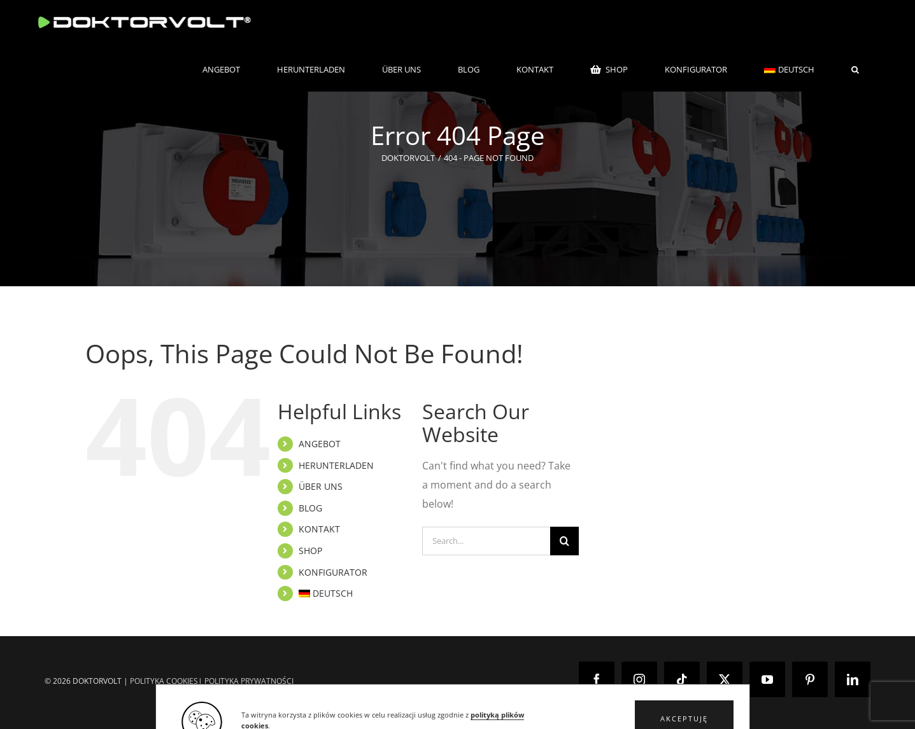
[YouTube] (767, 679)
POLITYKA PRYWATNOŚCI (249, 681)
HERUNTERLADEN (336, 465)
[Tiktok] (682, 679)
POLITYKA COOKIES (164, 681)
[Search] (564, 541)
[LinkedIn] (852, 679)
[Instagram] (639, 679)
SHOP (310, 551)
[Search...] (486, 541)
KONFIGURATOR (333, 572)
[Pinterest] (810, 679)
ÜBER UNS (321, 486)
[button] (855, 69)
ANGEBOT (320, 444)
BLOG (310, 508)
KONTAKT (319, 529)
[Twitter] (724, 679)
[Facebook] (596, 679)
